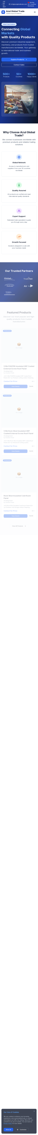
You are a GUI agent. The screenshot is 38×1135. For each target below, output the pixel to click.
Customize (21, 1129)
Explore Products (19, 59)
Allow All (8, 1129)
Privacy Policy (8, 1123)
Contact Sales (19, 65)
